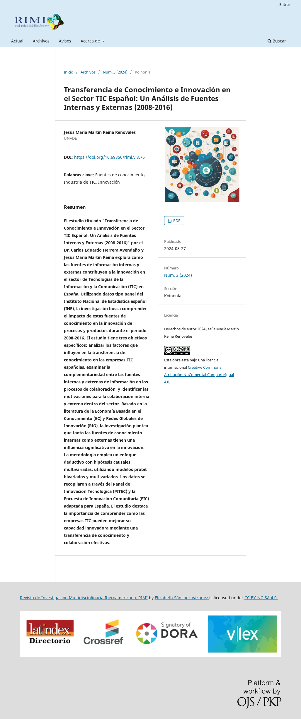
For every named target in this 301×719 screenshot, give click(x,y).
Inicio (68, 72)
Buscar (277, 41)
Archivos (41, 41)
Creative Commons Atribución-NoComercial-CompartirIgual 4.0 (199, 375)
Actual (17, 41)
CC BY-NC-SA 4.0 (261, 597)
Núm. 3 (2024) (115, 72)
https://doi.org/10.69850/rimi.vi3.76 (109, 157)
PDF (176, 220)
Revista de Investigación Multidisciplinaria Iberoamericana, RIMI (84, 597)
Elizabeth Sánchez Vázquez (182, 597)
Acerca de (91, 41)
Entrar (284, 4)
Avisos (65, 41)
